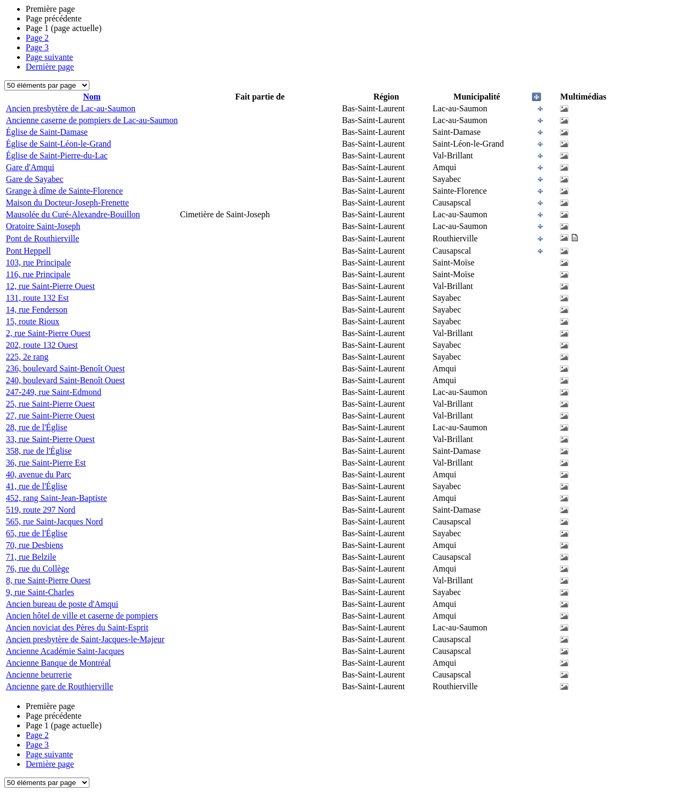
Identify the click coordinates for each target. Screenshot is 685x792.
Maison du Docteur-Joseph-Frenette (67, 202)
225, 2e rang (27, 356)
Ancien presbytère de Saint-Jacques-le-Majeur (85, 639)
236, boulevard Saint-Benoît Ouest (65, 368)
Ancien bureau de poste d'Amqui (62, 603)
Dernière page (50, 66)
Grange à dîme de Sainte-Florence (64, 190)
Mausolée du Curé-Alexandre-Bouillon (73, 214)
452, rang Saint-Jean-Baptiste (56, 497)
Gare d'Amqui (30, 167)
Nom (92, 96)
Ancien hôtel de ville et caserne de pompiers (82, 615)
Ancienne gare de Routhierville (59, 686)
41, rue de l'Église (36, 486)
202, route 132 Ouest (42, 344)
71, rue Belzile (31, 556)
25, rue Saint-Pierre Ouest (50, 403)
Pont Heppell (28, 250)
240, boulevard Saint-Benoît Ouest (65, 380)
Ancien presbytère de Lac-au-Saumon (70, 108)
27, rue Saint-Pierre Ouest (50, 415)
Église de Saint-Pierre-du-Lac (57, 155)
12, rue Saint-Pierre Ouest (50, 286)
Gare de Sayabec (35, 179)
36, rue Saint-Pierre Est (46, 462)
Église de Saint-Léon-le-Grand (58, 143)
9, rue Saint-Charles (40, 592)
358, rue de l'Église (39, 450)
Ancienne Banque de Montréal (58, 662)
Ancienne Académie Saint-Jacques (65, 651)
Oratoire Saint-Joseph (43, 226)
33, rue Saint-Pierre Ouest (50, 439)
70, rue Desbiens (34, 545)
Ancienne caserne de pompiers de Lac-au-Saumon (92, 120)
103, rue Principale (38, 262)
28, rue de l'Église (36, 427)
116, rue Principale (38, 274)
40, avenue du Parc (38, 474)
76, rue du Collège (37, 568)
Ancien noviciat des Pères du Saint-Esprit (77, 627)
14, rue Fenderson (36, 309)
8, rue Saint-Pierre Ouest (48, 580)
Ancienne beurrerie (39, 674)
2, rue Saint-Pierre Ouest (48, 333)
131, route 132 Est (37, 297)
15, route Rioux (32, 321)
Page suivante (49, 57)
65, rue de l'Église (36, 533)
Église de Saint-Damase (47, 131)
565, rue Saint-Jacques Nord (54, 521)
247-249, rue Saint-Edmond (53, 392)
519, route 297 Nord (40, 509)
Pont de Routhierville (42, 238)
